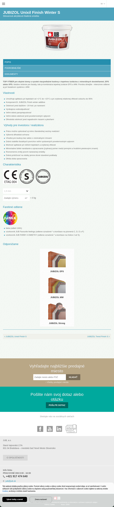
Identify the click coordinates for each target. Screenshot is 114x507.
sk (102, 4)
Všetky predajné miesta (58, 382)
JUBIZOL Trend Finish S (97, 336)
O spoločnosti (15, 457)
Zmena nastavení (41, 499)
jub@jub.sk (10, 481)
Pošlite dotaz (57, 405)
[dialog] (57, 495)
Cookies (5, 491)
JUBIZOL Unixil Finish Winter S (71, 2)
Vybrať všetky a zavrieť (15, 499)
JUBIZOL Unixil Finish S (16, 336)
